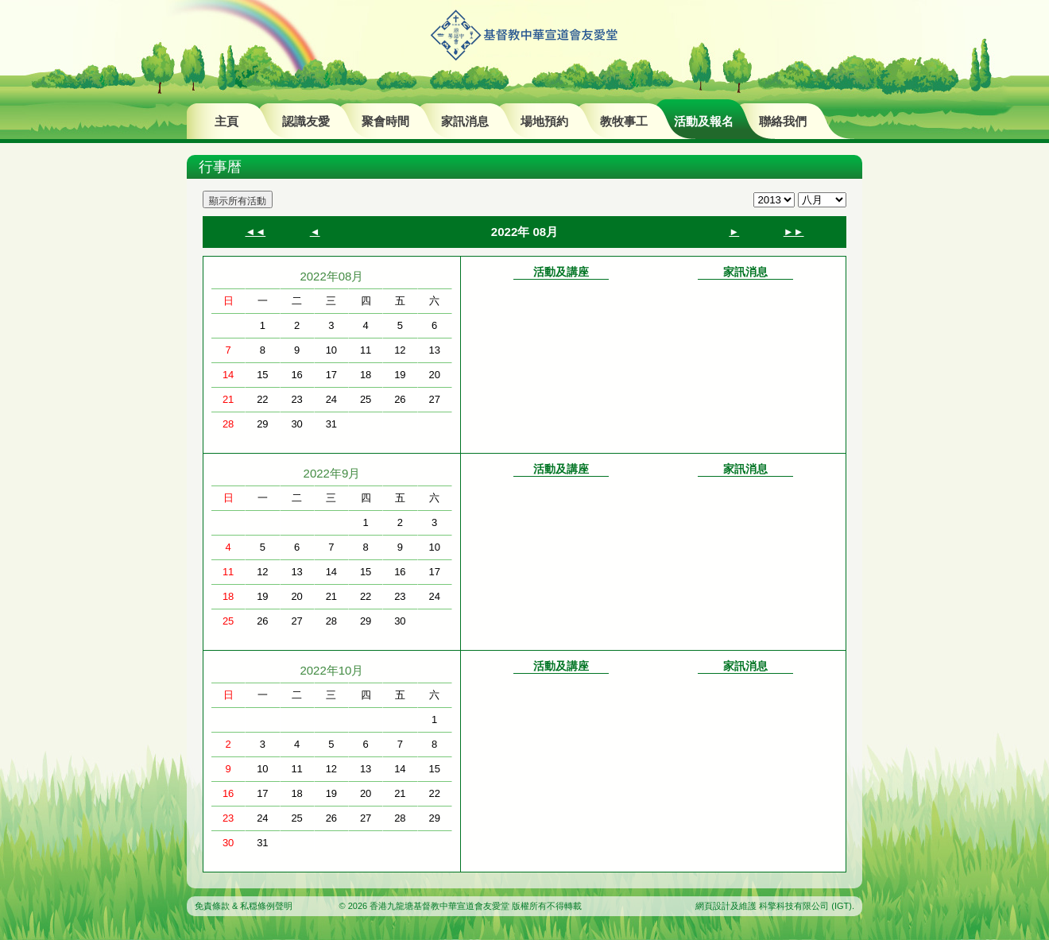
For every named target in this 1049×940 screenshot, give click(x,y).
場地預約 (544, 121)
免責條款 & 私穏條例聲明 (243, 906)
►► (794, 232)
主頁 (226, 121)
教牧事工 (624, 121)
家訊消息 (465, 121)
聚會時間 (385, 121)
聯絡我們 (783, 121)
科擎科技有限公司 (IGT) (805, 906)
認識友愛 (306, 121)
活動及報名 (704, 121)
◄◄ (255, 232)
